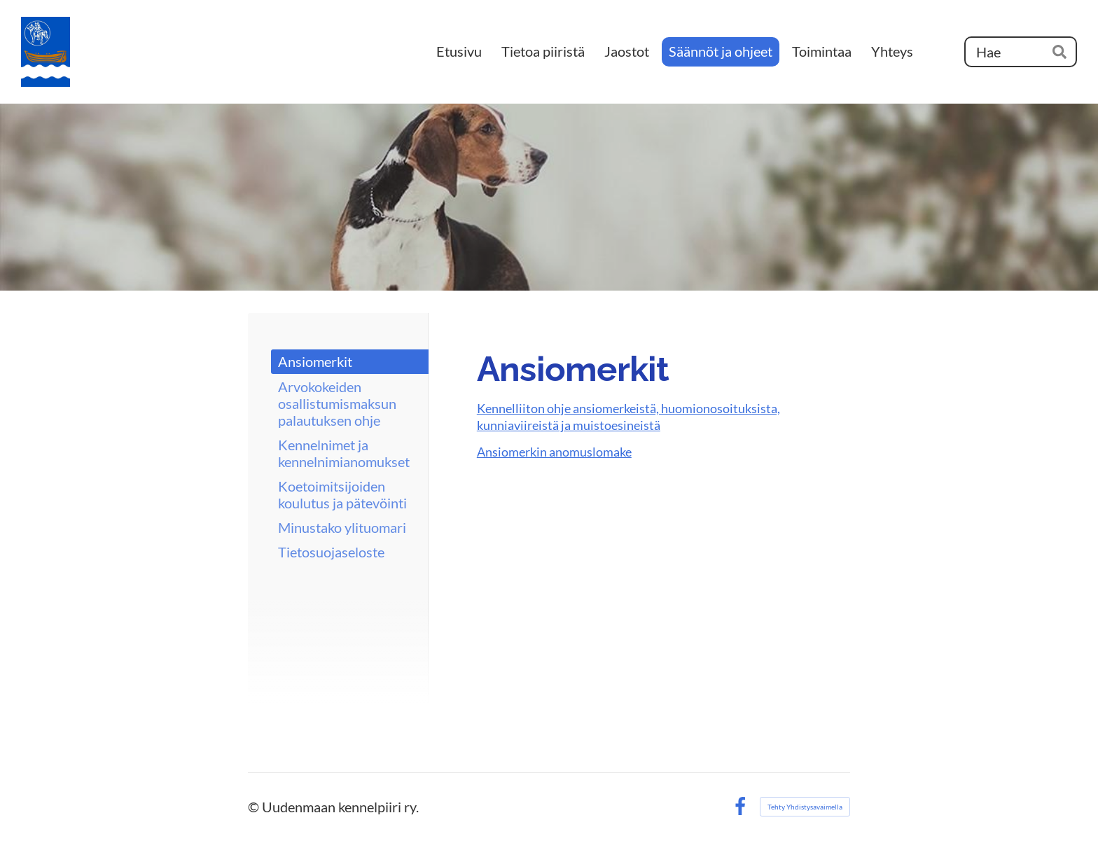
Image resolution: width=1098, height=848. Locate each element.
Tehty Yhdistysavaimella (804, 806)
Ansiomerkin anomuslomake (554, 451)
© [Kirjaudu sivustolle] (255, 806)
